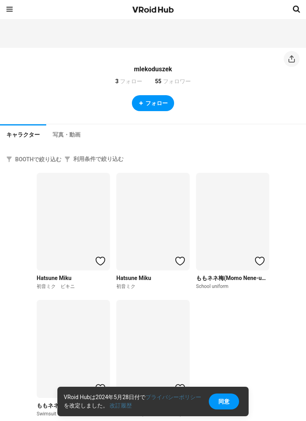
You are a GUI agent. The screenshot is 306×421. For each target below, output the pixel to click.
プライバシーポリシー (173, 397)
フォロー (153, 103)
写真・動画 (66, 134)
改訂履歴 (121, 405)
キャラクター (23, 134)
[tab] (23, 134)
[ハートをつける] (100, 261)
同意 (224, 401)
